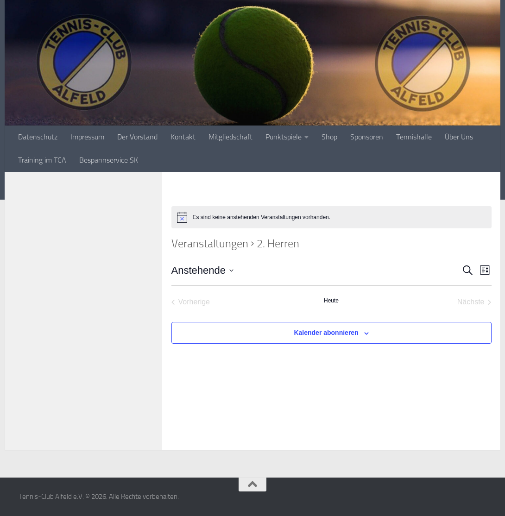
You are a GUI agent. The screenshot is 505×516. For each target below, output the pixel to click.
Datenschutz (37, 136)
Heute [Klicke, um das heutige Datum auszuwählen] (331, 300)
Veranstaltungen (209, 243)
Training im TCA (42, 160)
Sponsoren (366, 136)
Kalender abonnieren (326, 332)
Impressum (87, 136)
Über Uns (459, 136)
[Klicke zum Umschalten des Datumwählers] (202, 270)
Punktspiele (283, 136)
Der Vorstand (137, 136)
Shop (329, 136)
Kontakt (183, 136)
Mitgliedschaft (230, 136)
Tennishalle (414, 136)
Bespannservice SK (108, 160)
